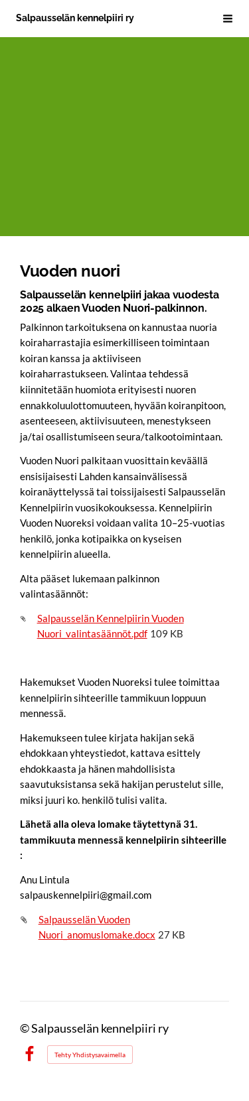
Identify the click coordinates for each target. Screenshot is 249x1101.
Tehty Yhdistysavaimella (89, 1055)
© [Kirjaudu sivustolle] (25, 1028)
